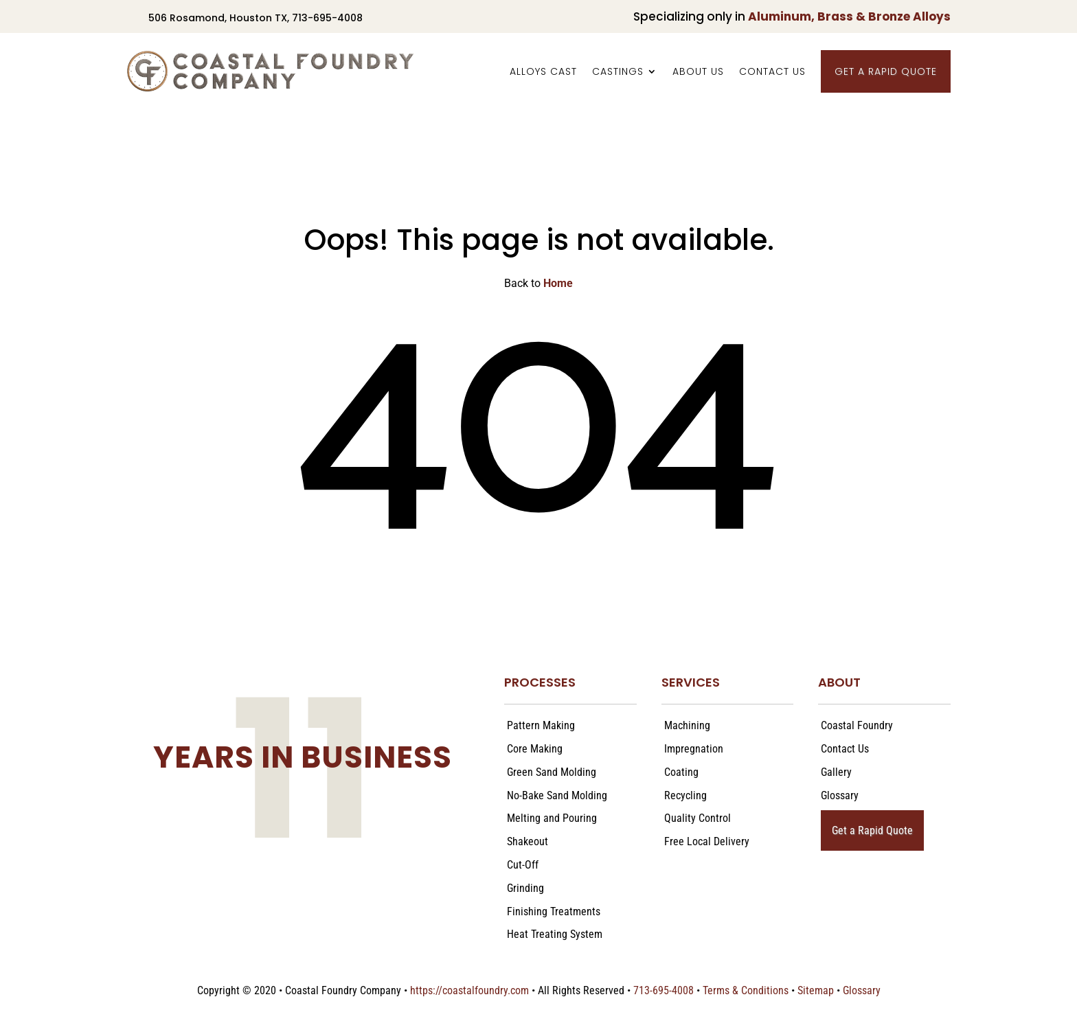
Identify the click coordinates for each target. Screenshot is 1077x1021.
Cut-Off (522, 864)
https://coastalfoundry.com (469, 990)
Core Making (535, 748)
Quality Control (697, 818)
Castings (618, 71)
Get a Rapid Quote (886, 71)
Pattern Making (541, 725)
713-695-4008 (663, 990)
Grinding (525, 888)
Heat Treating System (554, 934)
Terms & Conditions (746, 990)
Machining (687, 725)
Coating (681, 772)
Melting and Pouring (552, 818)
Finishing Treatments (553, 911)
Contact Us (772, 71)
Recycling (685, 795)
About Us (698, 71)
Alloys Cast (543, 71)
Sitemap (815, 990)
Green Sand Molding (551, 772)
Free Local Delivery (706, 841)
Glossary (840, 795)
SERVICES (690, 682)
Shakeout (527, 841)
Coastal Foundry (857, 725)
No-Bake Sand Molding (557, 795)
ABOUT (839, 682)
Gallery (836, 772)
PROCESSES (540, 682)
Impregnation (693, 748)
